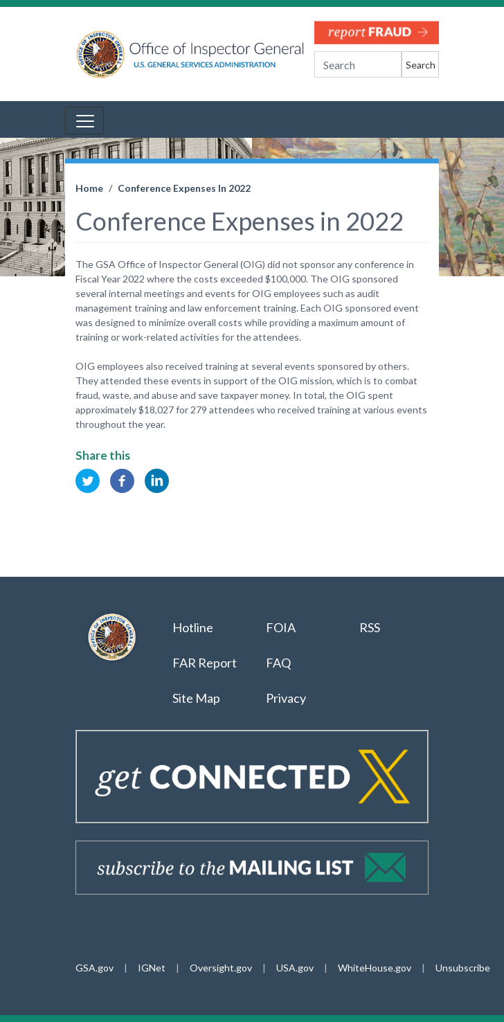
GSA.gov (94, 968)
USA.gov (295, 968)
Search (420, 65)
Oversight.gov (221, 968)
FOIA (281, 627)
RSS (370, 627)
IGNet (151, 968)
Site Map (196, 698)
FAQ (278, 662)
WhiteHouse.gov (374, 968)
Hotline (192, 627)
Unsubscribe (462, 968)
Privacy (286, 698)
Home (89, 188)
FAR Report (204, 662)
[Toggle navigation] (84, 120)
